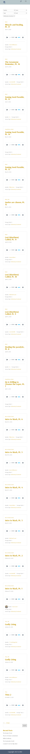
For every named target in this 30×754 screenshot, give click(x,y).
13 (6, 723)
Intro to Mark (8, 416)
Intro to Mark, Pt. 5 (14, 452)
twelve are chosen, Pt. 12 (15, 203)
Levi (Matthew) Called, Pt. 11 (12, 238)
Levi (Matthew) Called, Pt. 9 (12, 313)
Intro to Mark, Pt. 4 (14, 487)
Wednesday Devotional (16, 49)
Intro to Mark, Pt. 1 (13, 588)
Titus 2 (8, 694)
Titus (6, 621)
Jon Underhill (12, 82)
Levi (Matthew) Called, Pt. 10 (12, 275)
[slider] (10, 37)
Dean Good (14, 606)
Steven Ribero (12, 505)
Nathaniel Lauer (12, 294)
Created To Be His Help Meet (10, 744)
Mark (6, 22)
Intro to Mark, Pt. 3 (14, 520)
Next (8, 723)
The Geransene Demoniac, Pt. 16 (12, 63)
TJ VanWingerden (13, 642)
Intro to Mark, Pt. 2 (14, 555)
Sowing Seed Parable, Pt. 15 (14, 98)
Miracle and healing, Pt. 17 (14, 25)
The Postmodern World (8, 741)
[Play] (7, 37)
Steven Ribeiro (12, 257)
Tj (9, 117)
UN (8, 199)
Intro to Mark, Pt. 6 (14, 419)
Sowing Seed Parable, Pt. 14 (14, 133)
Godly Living (10, 624)
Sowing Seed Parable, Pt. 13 (14, 168)
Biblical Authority (7, 738)
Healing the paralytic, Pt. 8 (14, 348)
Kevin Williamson (13, 44)
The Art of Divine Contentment (10, 736)
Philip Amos (11, 187)
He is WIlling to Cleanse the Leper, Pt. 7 (15, 384)
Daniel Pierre (8, 129)
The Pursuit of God (7, 733)
